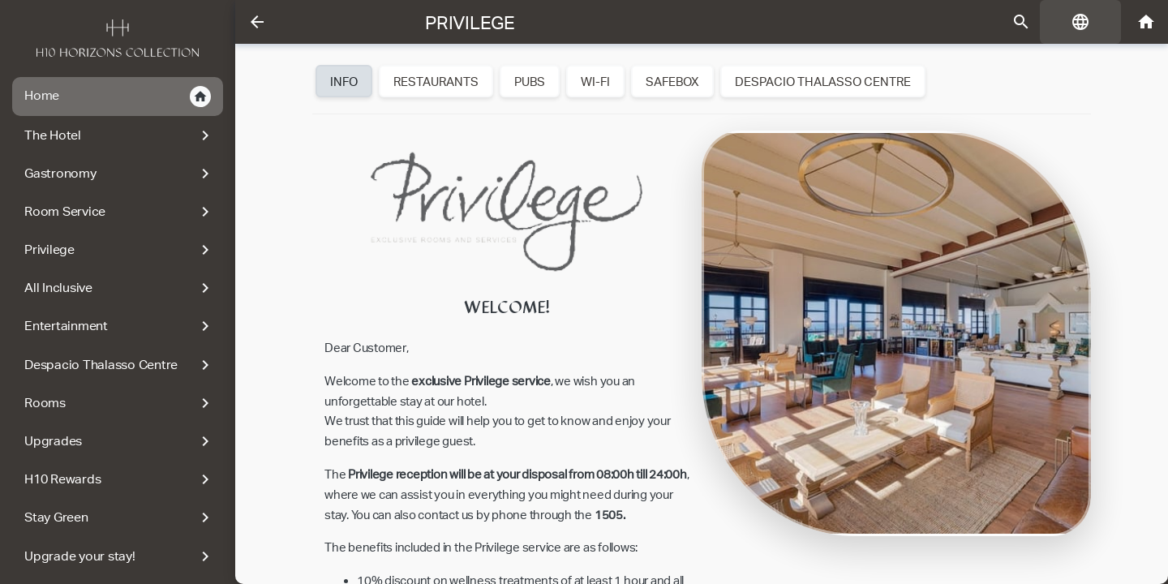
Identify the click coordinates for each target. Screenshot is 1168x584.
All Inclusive (119, 288)
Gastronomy (119, 173)
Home (117, 96)
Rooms (119, 403)
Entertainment (119, 326)
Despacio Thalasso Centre (119, 365)
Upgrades (119, 441)
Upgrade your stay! (119, 556)
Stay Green (119, 517)
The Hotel (119, 135)
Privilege (119, 250)
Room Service (119, 211)
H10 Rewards (119, 479)
